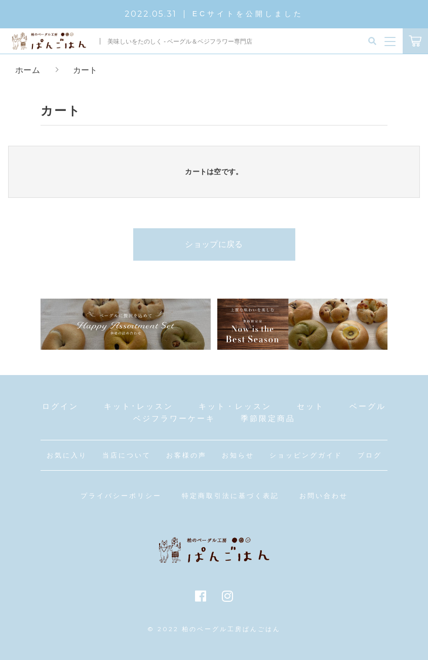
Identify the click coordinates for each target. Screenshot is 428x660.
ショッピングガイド (305, 455)
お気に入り (67, 455)
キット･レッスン (138, 406)
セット (310, 406)
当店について (126, 455)
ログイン (60, 406)
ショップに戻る (214, 244)
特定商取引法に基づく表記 (230, 496)
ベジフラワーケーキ (174, 418)
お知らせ (238, 455)
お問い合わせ (323, 496)
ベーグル (367, 406)
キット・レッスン (235, 406)
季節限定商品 (268, 418)
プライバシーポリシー (121, 496)
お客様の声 (186, 455)
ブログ (370, 455)
